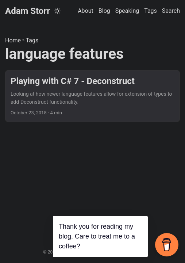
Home (13, 40)
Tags (32, 40)
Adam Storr (27, 11)
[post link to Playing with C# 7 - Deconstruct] (92, 96)
